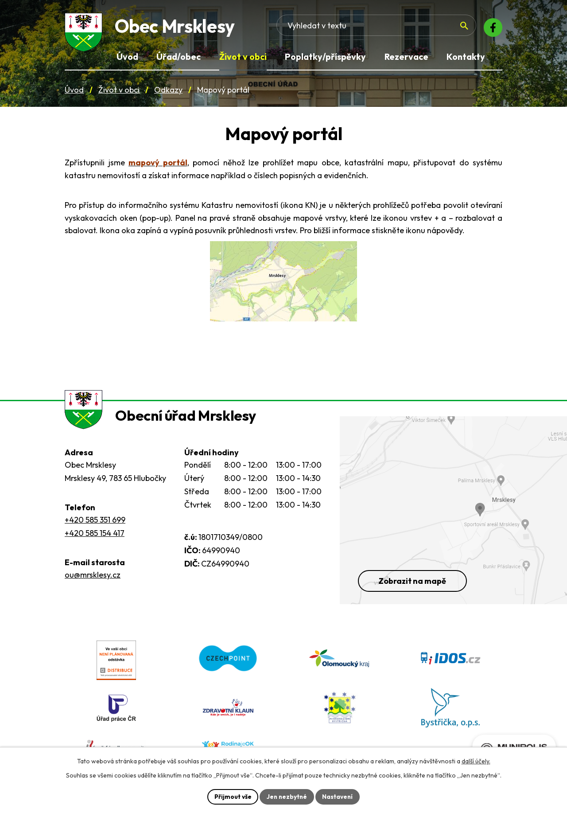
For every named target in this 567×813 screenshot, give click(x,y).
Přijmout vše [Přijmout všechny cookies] (231, 796)
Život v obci (119, 92)
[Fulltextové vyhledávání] (409, 28)
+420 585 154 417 (94, 542)
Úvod (74, 92)
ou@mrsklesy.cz (92, 583)
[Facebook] (491, 28)
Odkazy (168, 92)
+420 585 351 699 (95, 529)
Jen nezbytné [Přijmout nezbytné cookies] (286, 796)
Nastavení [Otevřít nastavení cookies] (338, 796)
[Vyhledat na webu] (454, 29)
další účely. (476, 761)
